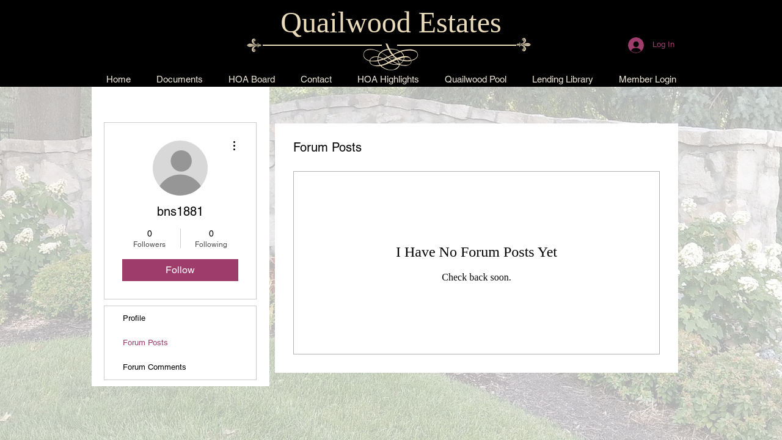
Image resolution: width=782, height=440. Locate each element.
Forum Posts (145, 342)
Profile (134, 318)
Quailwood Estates (390, 22)
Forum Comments (154, 367)
